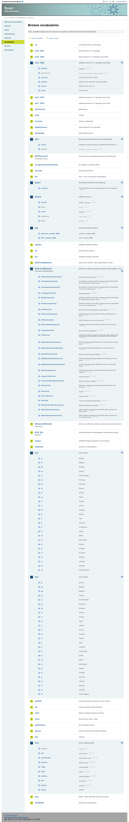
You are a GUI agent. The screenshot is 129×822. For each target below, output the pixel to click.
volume (43, 790)
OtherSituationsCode (48, 370)
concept (44, 202)
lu (41, 527)
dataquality (39, 133)
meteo (43, 771)
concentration (46, 758)
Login (106, 1)
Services (7, 46)
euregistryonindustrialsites (46, 165)
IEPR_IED (39, 432)
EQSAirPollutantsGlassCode (51, 342)
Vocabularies (9, 42)
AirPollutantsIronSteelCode (50, 287)
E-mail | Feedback (10, 815)
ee (42, 488)
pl (41, 544)
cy (42, 471)
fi (41, 501)
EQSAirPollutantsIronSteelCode (52, 348)
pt (41, 548)
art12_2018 (39, 57)
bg (42, 467)
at (41, 458)
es (42, 497)
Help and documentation (13, 22)
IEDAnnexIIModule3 (43, 269)
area (42, 753)
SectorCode (45, 391)
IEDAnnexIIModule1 (43, 263)
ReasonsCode (46, 385)
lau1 (36, 453)
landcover (39, 447)
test (36, 737)
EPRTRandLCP (41, 156)
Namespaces (9, 50)
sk (42, 566)
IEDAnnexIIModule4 (43, 424)
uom (37, 743)
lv (41, 531)
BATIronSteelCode (47, 320)
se (42, 557)
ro (41, 553)
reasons (44, 86)
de (42, 480)
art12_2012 (39, 51)
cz (42, 475)
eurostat (38, 171)
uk (42, 570)
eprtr (37, 139)
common (38, 121)
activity (43, 145)
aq (36, 45)
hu (42, 510)
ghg (36, 228)
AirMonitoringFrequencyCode (51, 277)
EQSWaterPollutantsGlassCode (52, 358)
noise (37, 719)
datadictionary (41, 127)
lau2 (36, 577)
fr (41, 505)
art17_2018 (39, 103)
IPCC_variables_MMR (48, 238)
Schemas (7, 38)
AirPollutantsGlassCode (49, 281)
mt (42, 536)
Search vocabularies (37, 38)
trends (43, 90)
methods (44, 82)
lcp (36, 707)
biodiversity (40, 109)
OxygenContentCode (48, 376)
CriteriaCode (45, 335)
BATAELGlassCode (47, 297)
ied (36, 257)
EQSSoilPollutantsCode (49, 354)
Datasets (7, 26)
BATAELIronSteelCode (49, 303)
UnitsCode (44, 400)
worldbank (39, 803)
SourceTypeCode (47, 396)
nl (41, 540)
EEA (13, 1)
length (43, 767)
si (41, 561)
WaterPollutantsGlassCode (50, 409)
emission (44, 762)
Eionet (13, 17)
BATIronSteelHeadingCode (50, 324)
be (42, 463)
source (43, 211)
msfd (37, 713)
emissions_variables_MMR (50, 233)
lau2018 (38, 701)
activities (44, 68)
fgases (38, 183)
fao (36, 177)
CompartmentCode (47, 330)
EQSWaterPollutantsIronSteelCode (53, 364)
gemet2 (38, 197)
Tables (6, 30)
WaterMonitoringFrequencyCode (52, 405)
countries (44, 77)
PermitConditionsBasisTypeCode (52, 381)
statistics (44, 776)
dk (42, 484)
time (42, 780)
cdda (37, 115)
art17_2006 (39, 63)
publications (40, 725)
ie (41, 514)
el (41, 493)
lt (41, 523)
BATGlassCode (46, 309)
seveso (38, 731)
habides (38, 245)
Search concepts (54, 38)
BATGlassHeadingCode (49, 314)
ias (36, 251)
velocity (43, 785)
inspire (38, 441)
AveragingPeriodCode (48, 293)
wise (37, 797)
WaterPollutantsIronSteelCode (51, 415)
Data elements (9, 34)
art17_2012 (39, 97)
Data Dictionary (21, 17)
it (41, 518)
